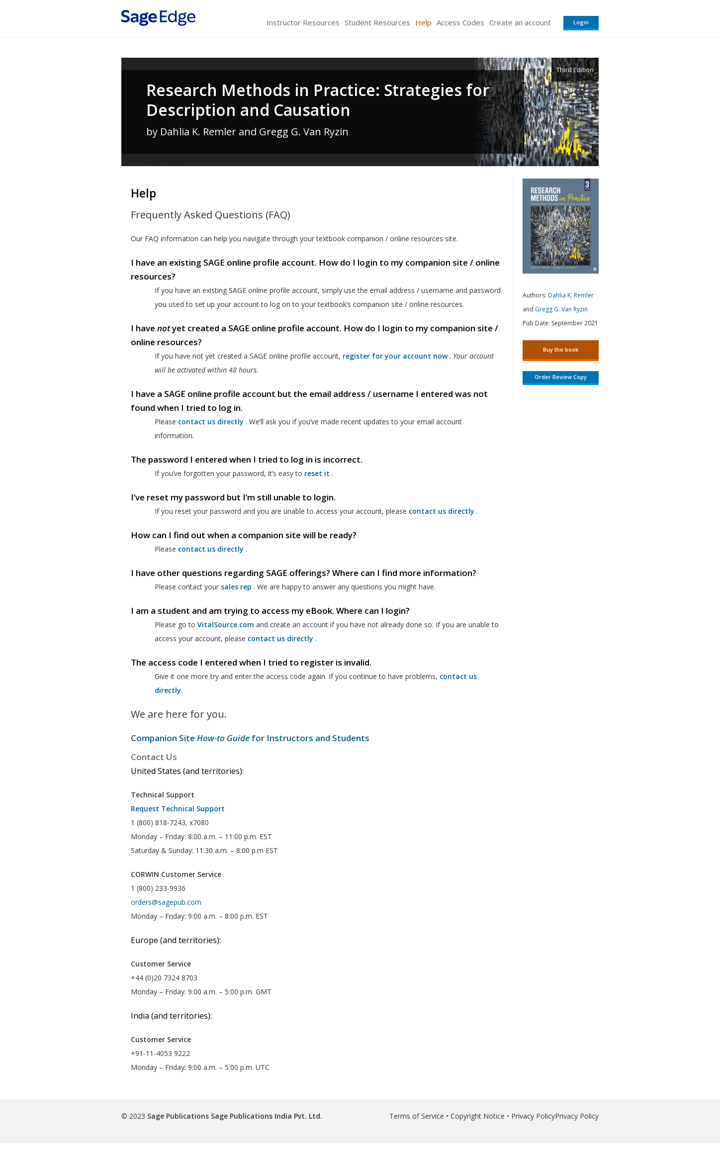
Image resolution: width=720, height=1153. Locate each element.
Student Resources (377, 22)
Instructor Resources (303, 22)
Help (423, 22)
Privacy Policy (533, 1116)
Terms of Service (416, 1116)
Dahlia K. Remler (571, 295)
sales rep (236, 586)
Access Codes (460, 22)
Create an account (520, 22)
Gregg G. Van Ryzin (561, 309)
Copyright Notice (477, 1116)
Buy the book (560, 349)
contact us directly (280, 638)
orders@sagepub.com (166, 902)
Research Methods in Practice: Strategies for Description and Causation (317, 100)
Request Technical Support (178, 808)
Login (581, 22)
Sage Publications (178, 1116)
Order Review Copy (561, 377)
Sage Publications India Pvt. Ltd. (265, 1116)
